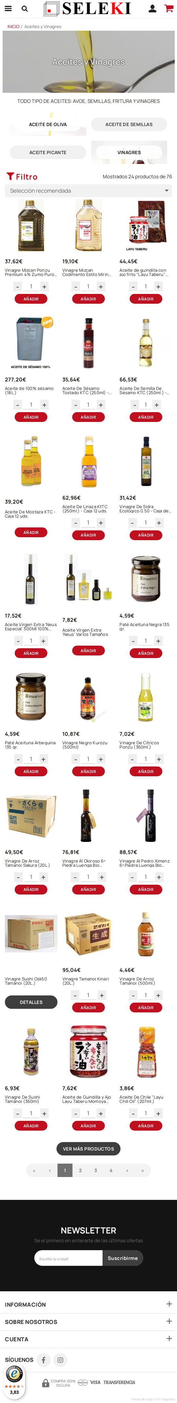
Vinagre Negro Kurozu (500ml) (85, 745)
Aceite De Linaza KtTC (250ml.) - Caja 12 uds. (84, 509)
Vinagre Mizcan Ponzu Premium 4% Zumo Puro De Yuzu (29, 272)
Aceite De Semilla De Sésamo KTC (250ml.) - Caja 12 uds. (143, 390)
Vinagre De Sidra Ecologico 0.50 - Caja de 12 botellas (144, 509)
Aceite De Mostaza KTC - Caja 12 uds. (30, 514)
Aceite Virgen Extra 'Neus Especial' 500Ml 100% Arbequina (31, 626)
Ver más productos (88, 1149)
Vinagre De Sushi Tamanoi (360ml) (22, 1099)
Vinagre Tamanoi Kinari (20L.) (85, 981)
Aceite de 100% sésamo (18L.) (29, 390)
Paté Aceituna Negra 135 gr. (144, 626)
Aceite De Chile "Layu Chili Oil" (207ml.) (141, 1099)
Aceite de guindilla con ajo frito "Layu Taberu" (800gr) (143, 272)
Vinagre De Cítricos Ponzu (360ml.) (139, 745)
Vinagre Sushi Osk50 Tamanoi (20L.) (26, 981)
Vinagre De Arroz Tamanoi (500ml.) (137, 981)
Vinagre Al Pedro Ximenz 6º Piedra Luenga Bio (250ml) (145, 863)
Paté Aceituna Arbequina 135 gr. (30, 745)
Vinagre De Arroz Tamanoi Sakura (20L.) (27, 863)
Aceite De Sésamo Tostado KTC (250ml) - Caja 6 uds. (85, 390)
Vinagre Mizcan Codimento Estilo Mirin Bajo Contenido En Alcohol (85, 272)
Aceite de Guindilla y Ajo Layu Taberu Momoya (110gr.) (86, 1099)
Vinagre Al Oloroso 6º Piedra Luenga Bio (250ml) (83, 863)
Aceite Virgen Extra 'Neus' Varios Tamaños (85, 632)
